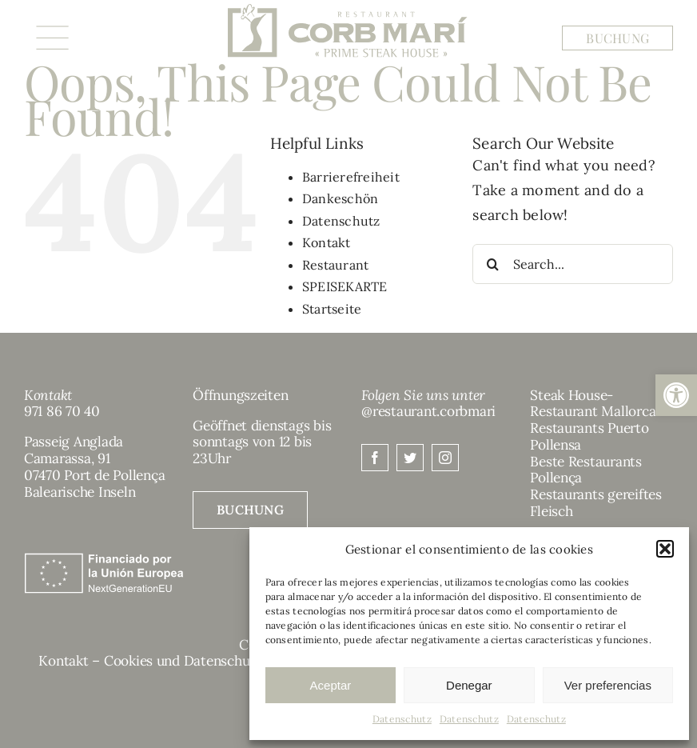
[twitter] (410, 457)
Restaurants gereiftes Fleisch (596, 503)
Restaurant (335, 265)
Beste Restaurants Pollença (586, 470)
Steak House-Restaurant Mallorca (592, 403)
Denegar (469, 685)
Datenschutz (402, 719)
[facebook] (374, 457)
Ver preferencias (607, 685)
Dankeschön (340, 198)
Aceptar (331, 685)
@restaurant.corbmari (428, 411)
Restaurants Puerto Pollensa (589, 436)
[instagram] (445, 457)
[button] (676, 395)
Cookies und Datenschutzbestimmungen (229, 661)
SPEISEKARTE (345, 286)
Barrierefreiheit (351, 177)
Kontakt (326, 242)
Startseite (332, 309)
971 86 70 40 (62, 411)
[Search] (492, 264)
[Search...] (572, 264)
